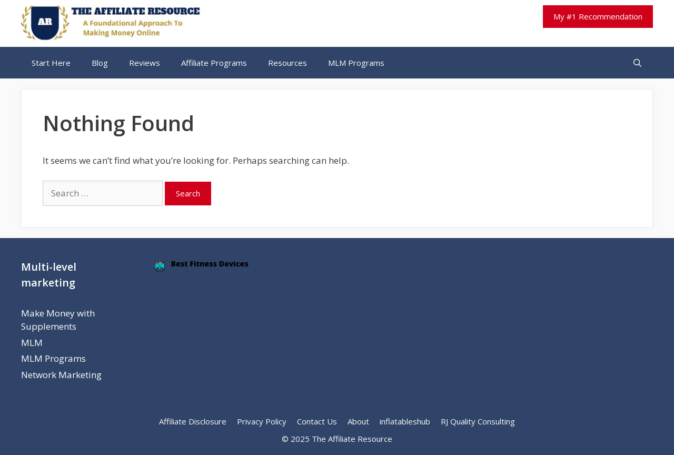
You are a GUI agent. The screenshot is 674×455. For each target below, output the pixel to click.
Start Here (51, 62)
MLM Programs (356, 62)
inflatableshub (405, 421)
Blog (100, 62)
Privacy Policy (261, 421)
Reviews (144, 62)
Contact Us (317, 421)
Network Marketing (61, 375)
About (358, 421)
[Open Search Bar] (637, 62)
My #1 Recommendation (597, 16)
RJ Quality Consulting (478, 421)
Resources (287, 62)
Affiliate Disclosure (192, 421)
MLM (32, 343)
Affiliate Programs (214, 62)
